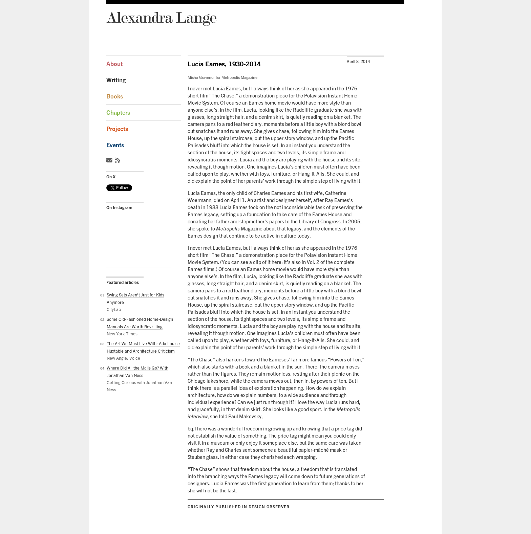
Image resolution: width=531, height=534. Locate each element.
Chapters (118, 112)
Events (115, 145)
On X (110, 176)
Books (114, 96)
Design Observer (269, 506)
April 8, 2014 (358, 61)
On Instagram (119, 207)
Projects (117, 128)
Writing (116, 80)
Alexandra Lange (161, 17)
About (114, 63)
